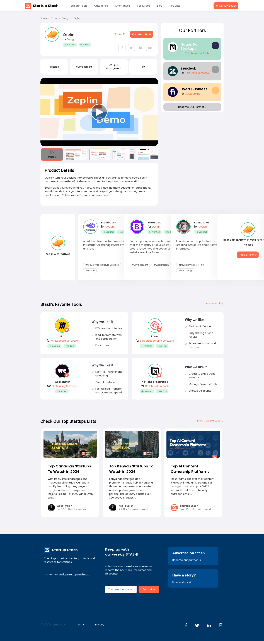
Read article (248, 255)
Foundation (202, 222)
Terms (80, 624)
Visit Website (141, 34)
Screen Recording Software (157, 340)
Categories (101, 6)
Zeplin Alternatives (57, 254)
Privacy (99, 624)
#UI (143, 66)
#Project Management (113, 67)
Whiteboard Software (64, 340)
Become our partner (187, 560)
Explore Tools (79, 6)
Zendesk (188, 68)
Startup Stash (46, 5)
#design (54, 66)
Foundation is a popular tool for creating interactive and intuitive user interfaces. (200, 244)
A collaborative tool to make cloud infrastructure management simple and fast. (105, 244)
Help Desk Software (197, 73)
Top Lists (174, 6)
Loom (155, 336)
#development (84, 66)
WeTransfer (62, 382)
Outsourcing (192, 93)
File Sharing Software (64, 386)
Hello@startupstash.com (74, 574)
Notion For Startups (189, 46)
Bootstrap (154, 222)
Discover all (215, 303)
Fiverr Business (193, 89)
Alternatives (122, 6)
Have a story (182, 582)
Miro (62, 336)
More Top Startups (210, 420)
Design (66, 18)
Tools (54, 18)
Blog (159, 6)
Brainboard (108, 222)
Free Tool (84, 44)
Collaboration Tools (197, 53)
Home (44, 18)
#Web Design (161, 264)
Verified (69, 44)
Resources (143, 6)
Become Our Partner (192, 107)
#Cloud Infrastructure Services (102, 264)
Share (120, 34)
